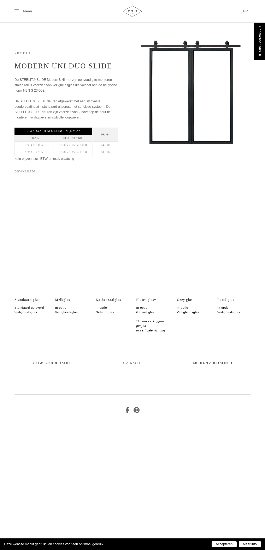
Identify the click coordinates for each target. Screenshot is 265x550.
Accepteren (224, 544)
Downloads (25, 171)
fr (245, 11)
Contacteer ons (260, 41)
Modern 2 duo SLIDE (212, 363)
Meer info (250, 544)
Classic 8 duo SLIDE (52, 363)
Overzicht (132, 363)
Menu (27, 11)
